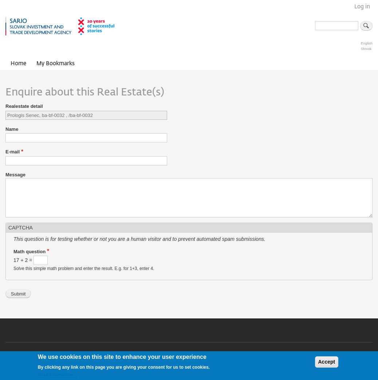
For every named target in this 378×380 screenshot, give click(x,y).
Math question (29, 251)
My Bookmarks (55, 63)
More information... (57, 376)
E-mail (12, 151)
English (367, 43)
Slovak (366, 49)
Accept (326, 364)
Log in (362, 6)
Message (15, 174)
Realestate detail (24, 106)
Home (18, 63)
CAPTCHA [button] (20, 228)
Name (11, 129)
